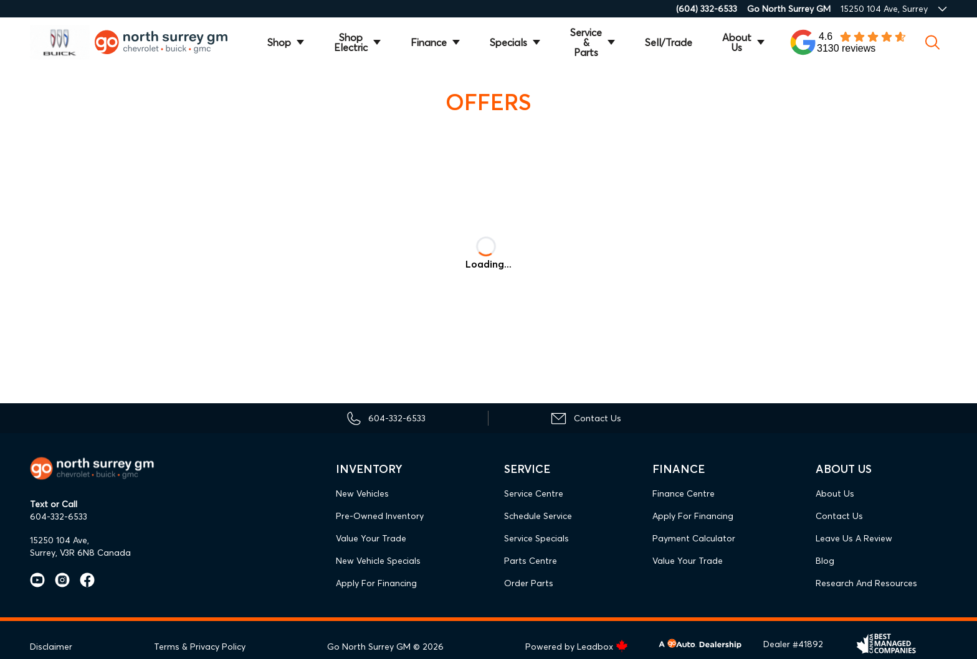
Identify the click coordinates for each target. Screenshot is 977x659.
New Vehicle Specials (378, 560)
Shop (279, 42)
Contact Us (839, 515)
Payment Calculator (693, 538)
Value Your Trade (371, 538)
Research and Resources (866, 583)
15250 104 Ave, (59, 540)
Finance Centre (683, 493)
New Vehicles (362, 493)
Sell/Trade (668, 42)
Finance (429, 42)
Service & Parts (586, 42)
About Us (736, 42)
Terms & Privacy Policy (199, 646)
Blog (825, 560)
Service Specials (536, 538)
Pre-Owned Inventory (380, 515)
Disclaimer (51, 646)
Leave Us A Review (854, 538)
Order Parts (528, 583)
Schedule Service (538, 515)
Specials (508, 42)
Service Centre (533, 493)
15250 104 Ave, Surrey (884, 8)
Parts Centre (530, 560)
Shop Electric (351, 42)
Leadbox (602, 646)
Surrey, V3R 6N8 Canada (80, 552)
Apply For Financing (376, 583)
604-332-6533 (58, 516)
